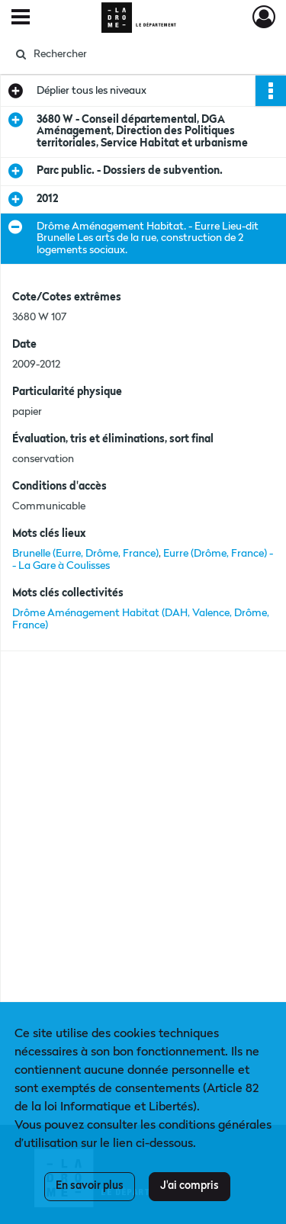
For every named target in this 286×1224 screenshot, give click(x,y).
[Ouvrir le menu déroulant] (20, 18)
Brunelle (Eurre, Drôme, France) (85, 553)
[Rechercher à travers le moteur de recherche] (141, 54)
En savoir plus (90, 1186)
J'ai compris (189, 1186)
